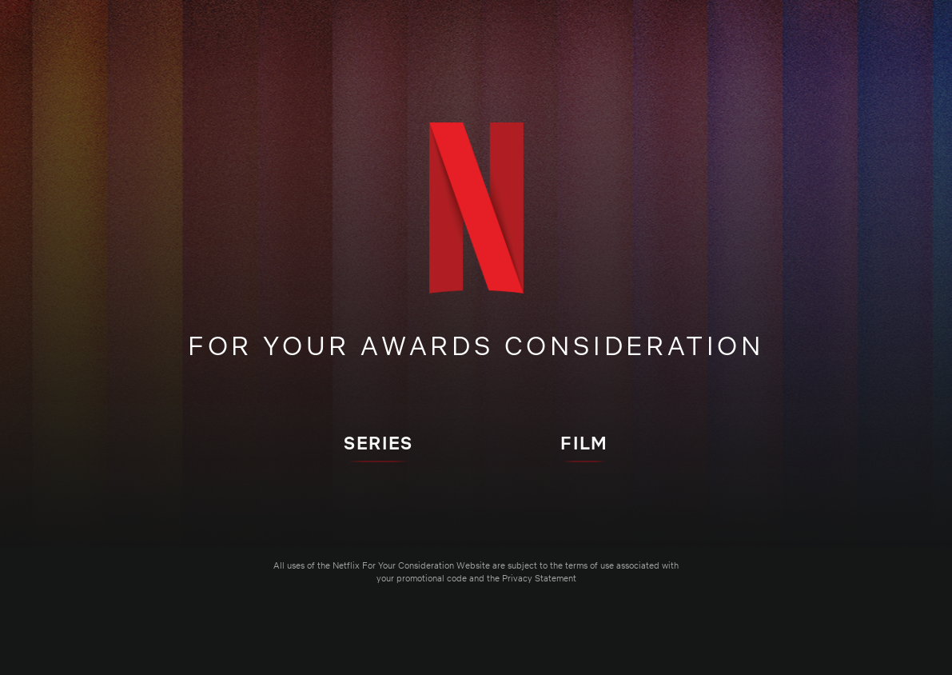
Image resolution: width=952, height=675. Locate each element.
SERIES (378, 442)
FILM (583, 442)
